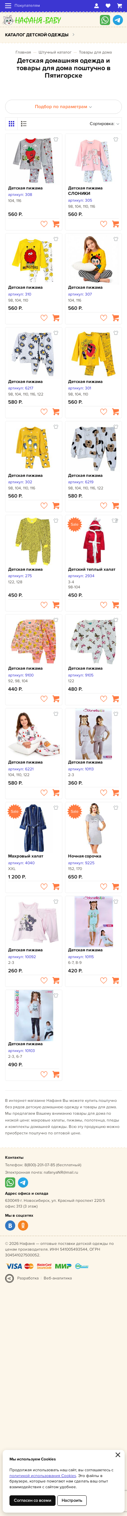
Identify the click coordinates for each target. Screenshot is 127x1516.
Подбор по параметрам (63, 106)
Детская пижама (25, 188)
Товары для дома (95, 52)
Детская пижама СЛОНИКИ (85, 191)
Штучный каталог (55, 52)
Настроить (72, 1500)
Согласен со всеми (32, 1500)
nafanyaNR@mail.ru (61, 1172)
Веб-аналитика (58, 1278)
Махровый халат (25, 856)
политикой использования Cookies (42, 1475)
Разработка (28, 1278)
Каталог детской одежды (36, 35)
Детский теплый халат (91, 569)
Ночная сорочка (84, 856)
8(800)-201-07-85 (39, 1165)
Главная (23, 52)
